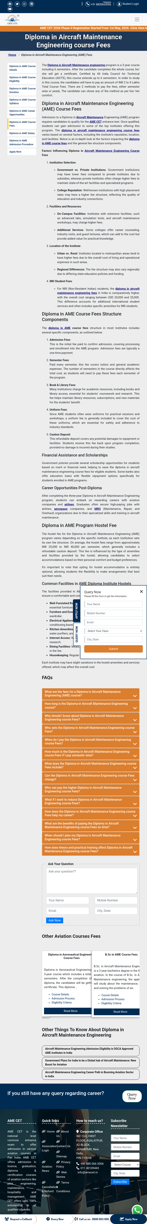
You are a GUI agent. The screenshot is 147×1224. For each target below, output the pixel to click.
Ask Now (55, 920)
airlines (69, 504)
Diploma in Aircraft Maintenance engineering (76, 65)
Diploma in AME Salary (22, 133)
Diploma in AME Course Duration (22, 90)
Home (12, 55)
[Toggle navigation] (137, 19)
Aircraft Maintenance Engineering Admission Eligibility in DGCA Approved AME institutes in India (89, 1050)
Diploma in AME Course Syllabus (22, 101)
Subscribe (120, 1182)
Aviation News (47, 1167)
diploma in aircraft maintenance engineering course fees (100, 130)
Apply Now (15, 151)
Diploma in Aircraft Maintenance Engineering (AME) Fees (56, 55)
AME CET (96, 121)
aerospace (61, 509)
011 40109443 (87, 1168)
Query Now (132, 1096)
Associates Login (49, 1146)
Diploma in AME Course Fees (22, 124)
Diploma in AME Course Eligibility (22, 79)
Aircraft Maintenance (90, 117)
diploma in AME (59, 328)
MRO (97, 509)
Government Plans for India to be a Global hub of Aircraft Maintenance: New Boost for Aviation (90, 1062)
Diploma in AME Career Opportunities (22, 112)
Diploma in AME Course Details (22, 68)
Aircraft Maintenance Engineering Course (112, 151)
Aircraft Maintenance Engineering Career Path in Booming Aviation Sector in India (89, 1074)
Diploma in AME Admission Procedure (21, 142)
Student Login (128, 3)
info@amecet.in (87, 1172)
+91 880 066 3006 (90, 1163)
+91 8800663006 (98, 4)
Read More (71, 1011)
